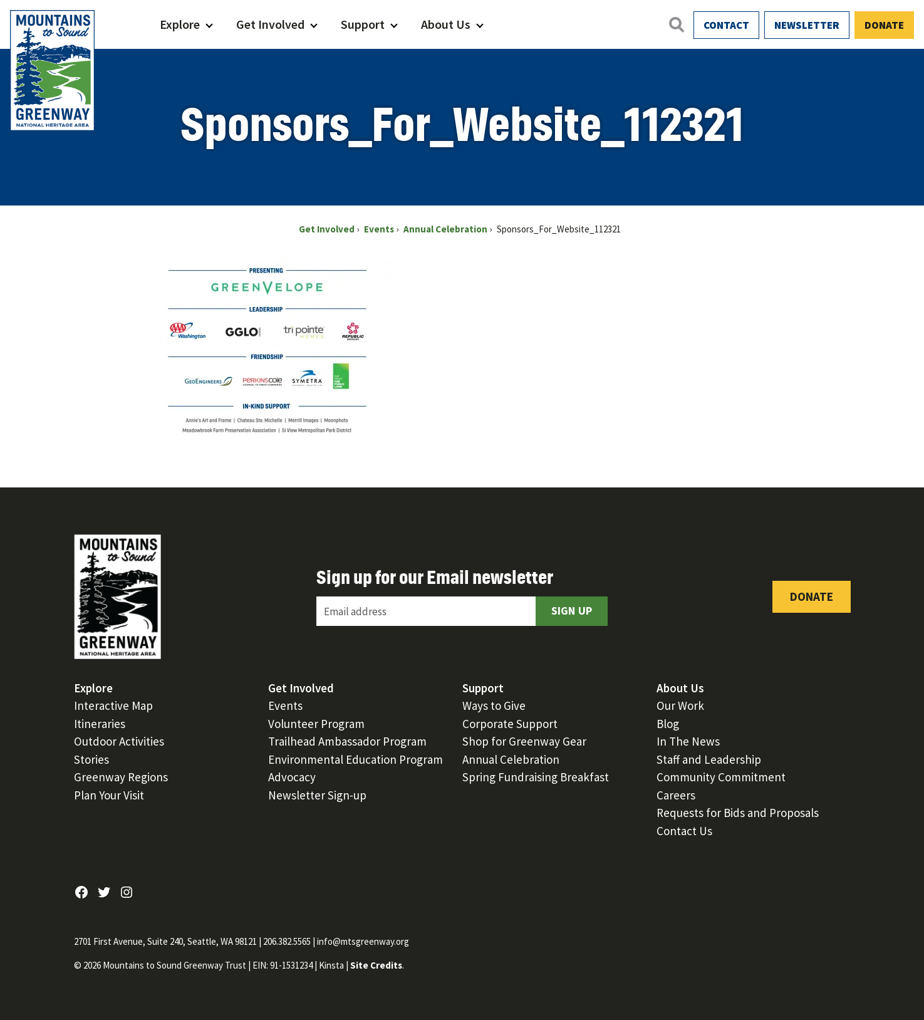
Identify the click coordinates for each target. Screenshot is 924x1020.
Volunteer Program (316, 723)
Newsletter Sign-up (317, 795)
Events (285, 705)
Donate (884, 25)
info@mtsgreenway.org (363, 941)
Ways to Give (494, 705)
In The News (688, 741)
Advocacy (292, 776)
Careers (676, 795)
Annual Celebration (510, 759)
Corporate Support (510, 723)
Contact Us (684, 830)
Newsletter (806, 25)
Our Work (680, 705)
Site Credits (376, 965)
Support (363, 24)
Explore (180, 24)
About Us (445, 24)
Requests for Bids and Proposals (738, 812)
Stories (91, 759)
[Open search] (675, 24)
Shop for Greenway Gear (524, 741)
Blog (668, 723)
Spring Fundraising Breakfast (535, 776)
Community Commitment (721, 776)
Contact (726, 25)
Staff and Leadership (709, 759)
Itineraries (99, 723)
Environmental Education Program (355, 759)
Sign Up (572, 610)
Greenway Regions (121, 776)
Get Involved (270, 24)
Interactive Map (113, 705)
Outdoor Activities (119, 741)
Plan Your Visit (109, 795)
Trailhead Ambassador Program (347, 741)
